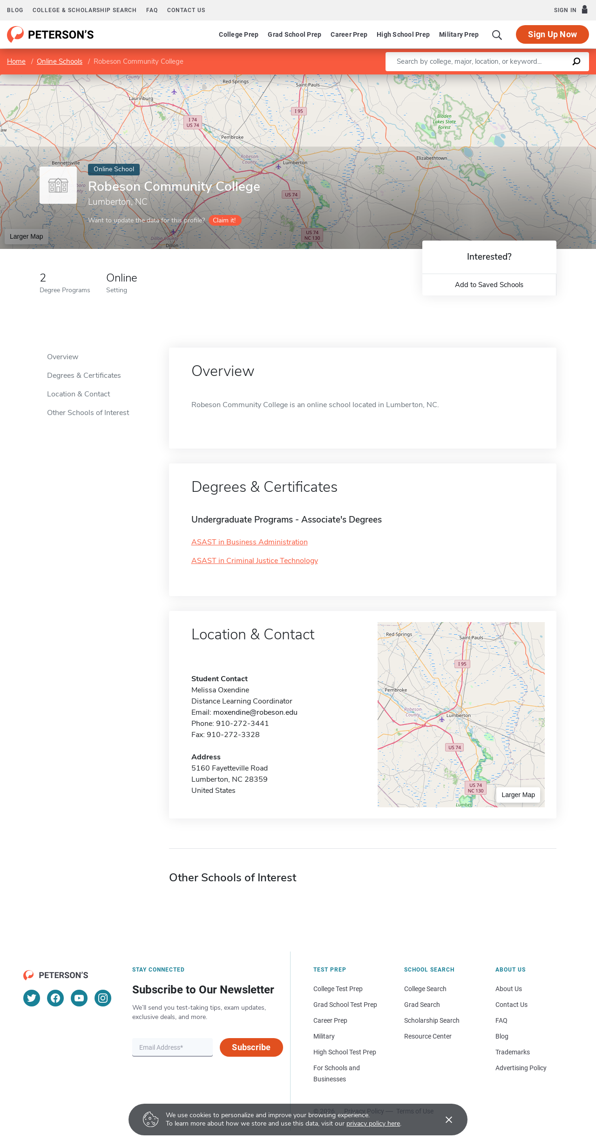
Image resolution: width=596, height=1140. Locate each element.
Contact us (186, 10)
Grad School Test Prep (345, 1004)
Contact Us (511, 1004)
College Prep (238, 34)
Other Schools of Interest (88, 413)
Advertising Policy (521, 1068)
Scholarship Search (432, 1020)
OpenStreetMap (533, 78)
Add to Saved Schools (489, 284)
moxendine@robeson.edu (255, 712)
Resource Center (428, 1036)
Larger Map (26, 236)
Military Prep (459, 34)
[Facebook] (55, 998)
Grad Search (422, 1004)
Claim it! (224, 220)
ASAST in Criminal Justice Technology (254, 561)
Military (324, 1036)
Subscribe (251, 1047)
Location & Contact (78, 394)
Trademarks (512, 1052)
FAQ (152, 10)
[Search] (497, 34)
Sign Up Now (552, 34)
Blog (15, 10)
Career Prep (349, 34)
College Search (425, 988)
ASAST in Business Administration (249, 542)
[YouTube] (79, 998)
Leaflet (483, 78)
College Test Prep (338, 988)
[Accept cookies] (442, 1120)
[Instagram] (103, 998)
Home (16, 61)
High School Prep (403, 34)
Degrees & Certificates (84, 375)
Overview (62, 357)
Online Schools (59, 61)
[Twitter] (31, 998)
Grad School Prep (294, 34)
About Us (508, 988)
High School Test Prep (344, 1052)
